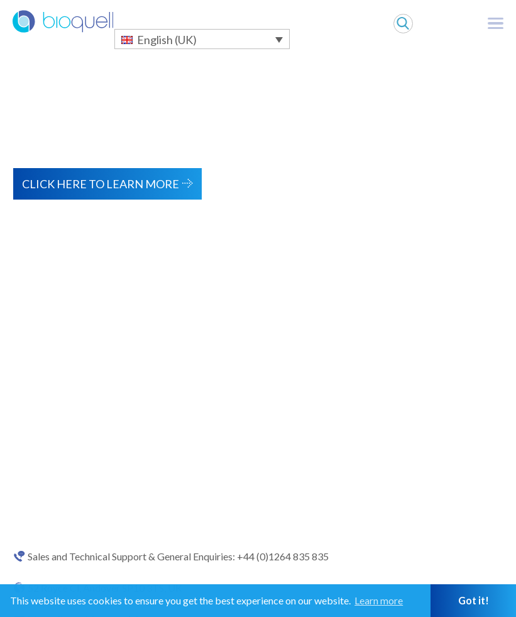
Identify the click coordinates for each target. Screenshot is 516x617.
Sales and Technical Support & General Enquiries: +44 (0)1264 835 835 (178, 556)
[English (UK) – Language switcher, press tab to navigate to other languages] (202, 39)
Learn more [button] (378, 600)
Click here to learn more (100, 184)
